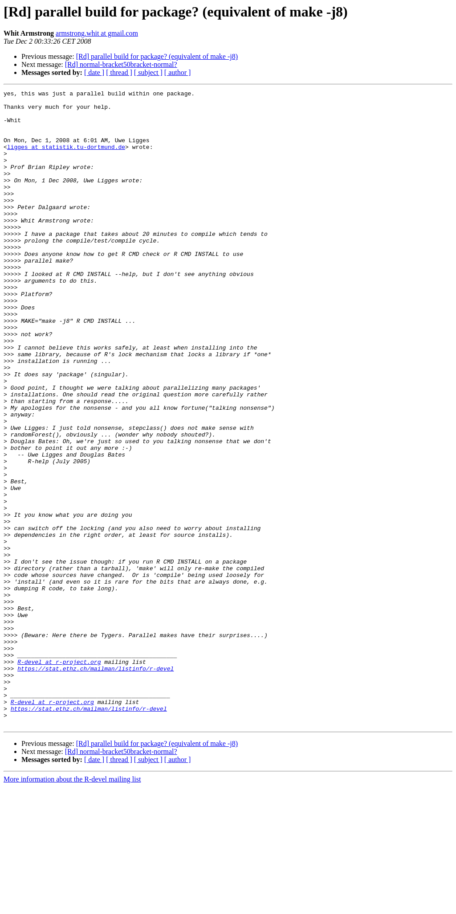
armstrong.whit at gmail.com (97, 33)
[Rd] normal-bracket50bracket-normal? (121, 64)
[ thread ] (119, 72)
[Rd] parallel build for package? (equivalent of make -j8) (157, 56)
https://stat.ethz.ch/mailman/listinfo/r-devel (95, 785)
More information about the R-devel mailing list (72, 906)
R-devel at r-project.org (59, 777)
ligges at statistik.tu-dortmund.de (66, 159)
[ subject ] (148, 72)
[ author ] (177, 72)
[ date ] (94, 72)
